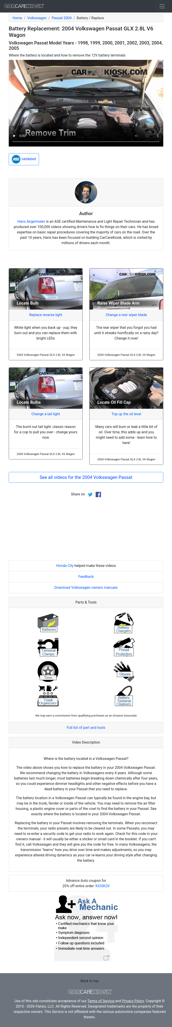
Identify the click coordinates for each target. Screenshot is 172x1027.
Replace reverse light (45, 315)
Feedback (86, 576)
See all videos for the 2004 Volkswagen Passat (86, 477)
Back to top (90, 981)
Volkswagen (37, 18)
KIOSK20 (102, 886)
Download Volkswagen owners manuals (86, 587)
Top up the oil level (126, 414)
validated (24, 159)
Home (17, 18)
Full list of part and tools (86, 727)
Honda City (65, 566)
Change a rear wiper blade (126, 315)
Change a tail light (45, 414)
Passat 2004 (62, 18)
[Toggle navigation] (162, 6)
